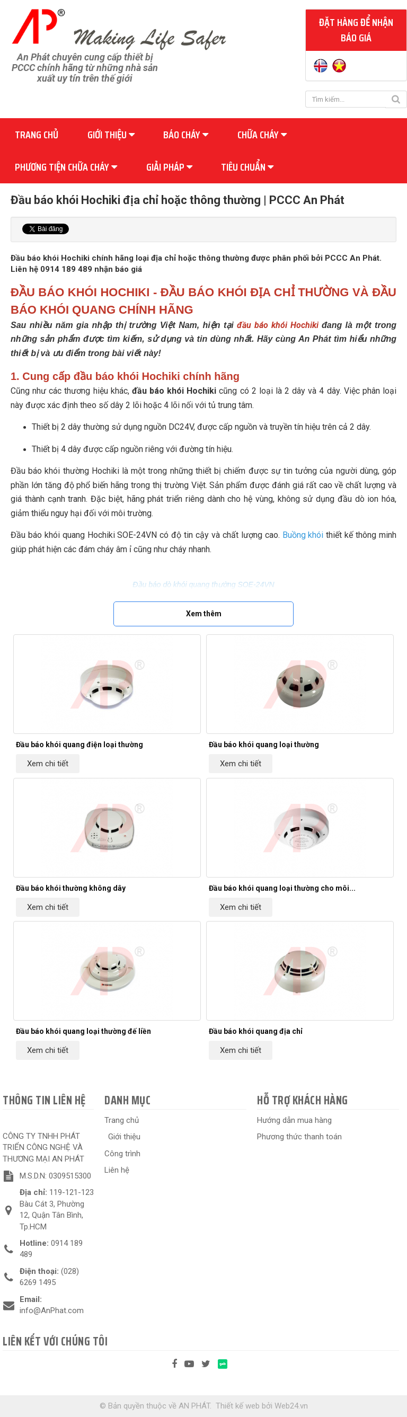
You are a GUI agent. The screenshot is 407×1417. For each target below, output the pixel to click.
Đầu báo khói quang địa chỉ (256, 1031)
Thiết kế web (238, 1406)
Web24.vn (291, 1406)
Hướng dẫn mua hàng (294, 1120)
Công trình (122, 1153)
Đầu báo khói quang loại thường (264, 744)
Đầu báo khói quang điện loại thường (79, 744)
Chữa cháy (262, 134)
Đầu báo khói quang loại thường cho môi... (282, 888)
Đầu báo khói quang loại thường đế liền (83, 1031)
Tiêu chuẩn (247, 166)
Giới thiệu (111, 134)
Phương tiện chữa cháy (66, 166)
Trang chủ (36, 134)
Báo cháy (185, 134)
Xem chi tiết (47, 763)
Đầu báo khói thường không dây (71, 888)
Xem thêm (204, 613)
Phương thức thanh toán (299, 1136)
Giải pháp (169, 166)
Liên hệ (116, 1170)
